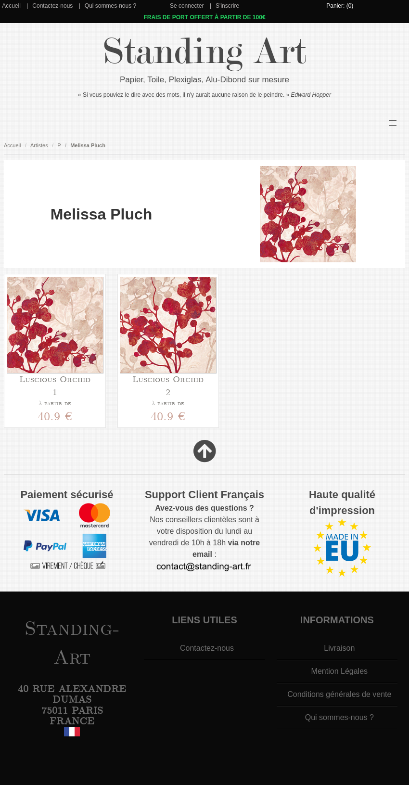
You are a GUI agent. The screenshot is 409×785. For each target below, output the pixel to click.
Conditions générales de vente (339, 694)
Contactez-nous (52, 5)
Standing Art (204, 52)
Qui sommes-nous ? (110, 5)
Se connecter (187, 5)
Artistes (39, 145)
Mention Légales (339, 671)
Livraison (339, 648)
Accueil (11, 5)
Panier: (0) (339, 5)
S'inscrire (227, 5)
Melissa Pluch (87, 145)
